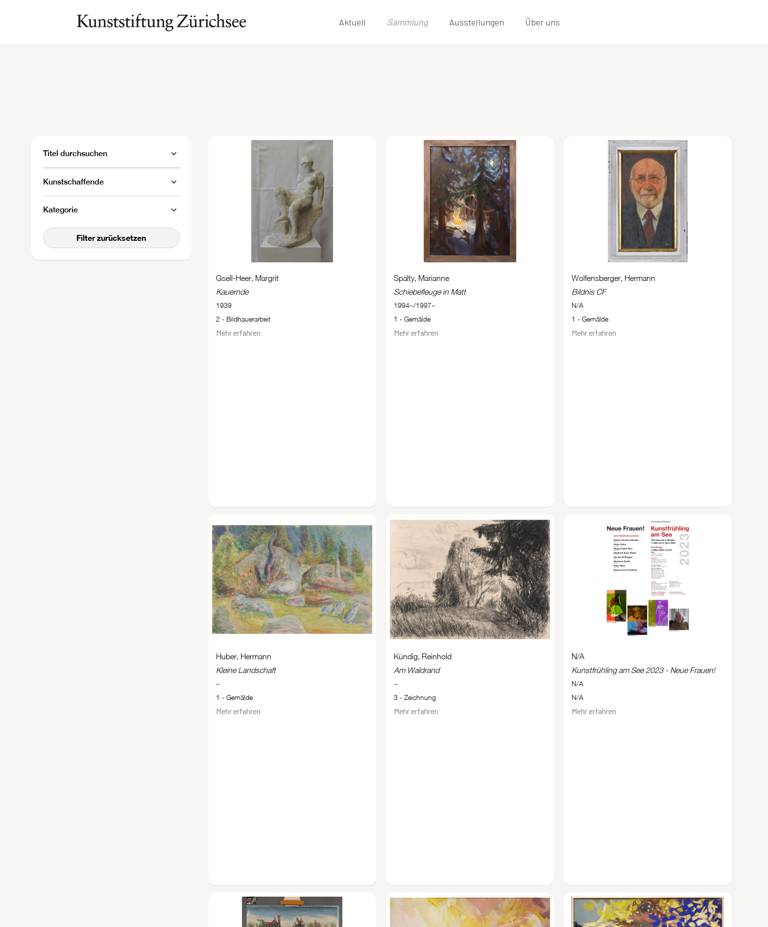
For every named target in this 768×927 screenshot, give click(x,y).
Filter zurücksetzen (111, 237)
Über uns (542, 22)
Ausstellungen (476, 22)
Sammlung (407, 22)
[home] (161, 22)
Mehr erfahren (238, 332)
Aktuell (352, 22)
